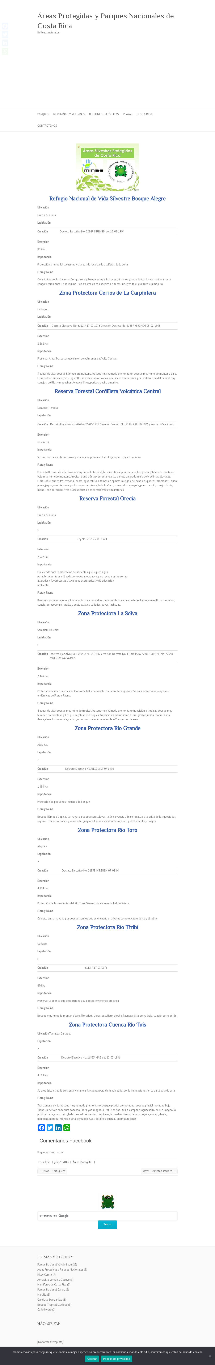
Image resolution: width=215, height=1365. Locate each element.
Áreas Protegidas (83, 1162)
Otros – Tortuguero (52, 1171)
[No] (210, 1356)
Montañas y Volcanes (69, 114)
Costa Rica (144, 114)
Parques (43, 114)
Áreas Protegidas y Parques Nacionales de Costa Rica (105, 21)
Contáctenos (47, 125)
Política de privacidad (116, 1358)
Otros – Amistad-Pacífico (159, 1171)
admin (46, 1162)
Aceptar (92, 1358)
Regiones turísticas (104, 114)
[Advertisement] (107, 76)
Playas (127, 114)
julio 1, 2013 (61, 1162)
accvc (60, 1152)
